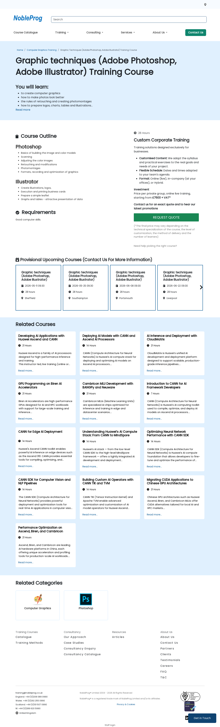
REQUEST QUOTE (166, 217)
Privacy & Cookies (126, 704)
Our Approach (75, 637)
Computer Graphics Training (42, 50)
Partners (167, 648)
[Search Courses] (129, 19)
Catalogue (24, 637)
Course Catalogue (26, 32)
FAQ (163, 672)
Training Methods (29, 643)
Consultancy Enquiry (80, 648)
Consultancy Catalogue (82, 654)
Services (127, 32)
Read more (23, 110)
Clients (165, 654)
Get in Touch (202, 718)
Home (20, 50)
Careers (166, 666)
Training (61, 32)
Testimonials (170, 660)
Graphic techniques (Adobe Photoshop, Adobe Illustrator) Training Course (98, 50)
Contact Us (195, 32)
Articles (118, 637)
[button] (200, 287)
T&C (163, 677)
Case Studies (74, 643)
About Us (159, 32)
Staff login (110, 725)
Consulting (93, 32)
